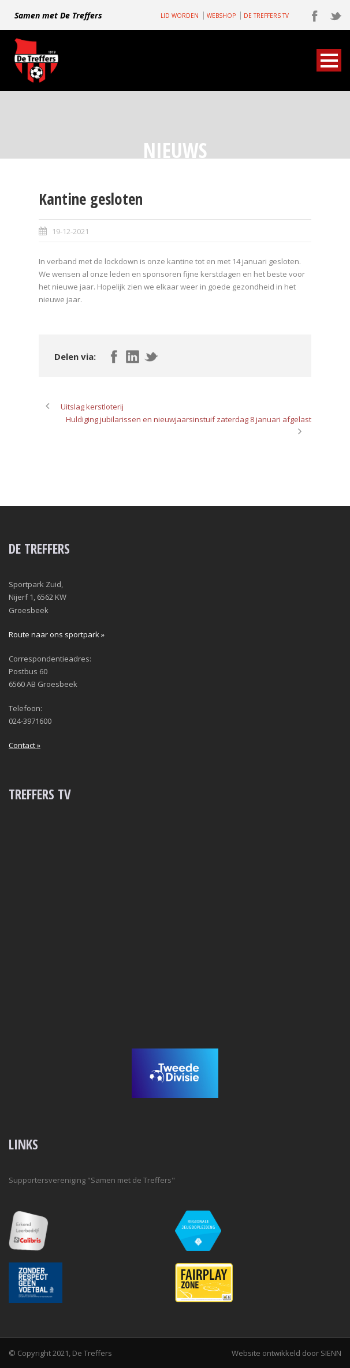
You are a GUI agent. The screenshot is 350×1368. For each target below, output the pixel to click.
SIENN (331, 1353)
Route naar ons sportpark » (57, 634)
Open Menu (329, 60)
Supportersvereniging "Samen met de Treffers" (92, 1180)
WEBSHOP (221, 16)
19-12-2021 (70, 231)
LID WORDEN (180, 16)
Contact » (24, 745)
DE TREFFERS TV (266, 16)
